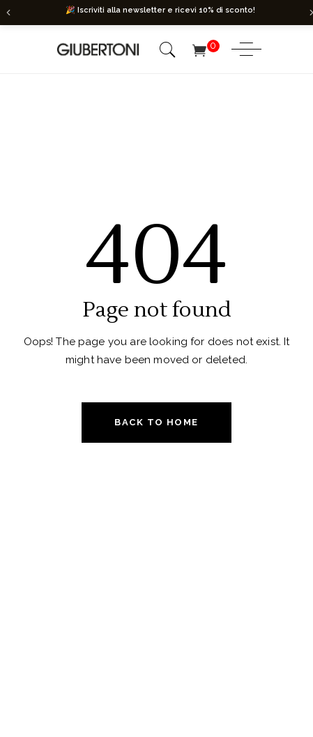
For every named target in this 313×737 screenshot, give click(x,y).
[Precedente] (8, 12)
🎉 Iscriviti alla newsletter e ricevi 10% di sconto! (160, 10)
